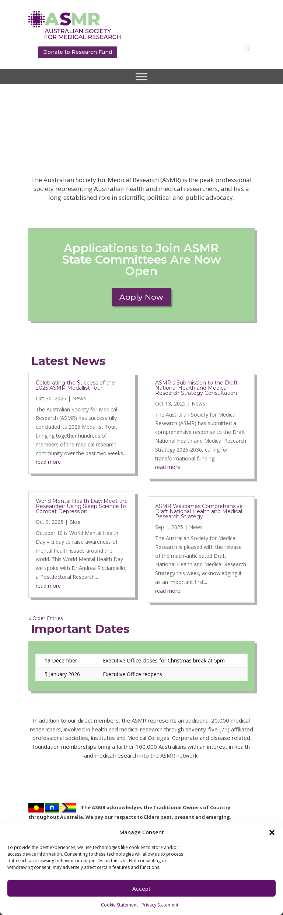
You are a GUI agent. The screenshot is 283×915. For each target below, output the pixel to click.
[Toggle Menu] (141, 76)
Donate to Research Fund (77, 52)
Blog (74, 521)
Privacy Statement (160, 905)
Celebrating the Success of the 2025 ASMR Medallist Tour (75, 385)
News (79, 398)
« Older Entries (45, 618)
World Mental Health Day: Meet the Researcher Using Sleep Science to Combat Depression (82, 506)
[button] (272, 832)
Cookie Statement (119, 905)
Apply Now (141, 297)
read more (48, 461)
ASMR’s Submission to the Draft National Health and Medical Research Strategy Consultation (196, 387)
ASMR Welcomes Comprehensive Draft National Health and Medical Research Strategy (199, 511)
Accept (141, 888)
